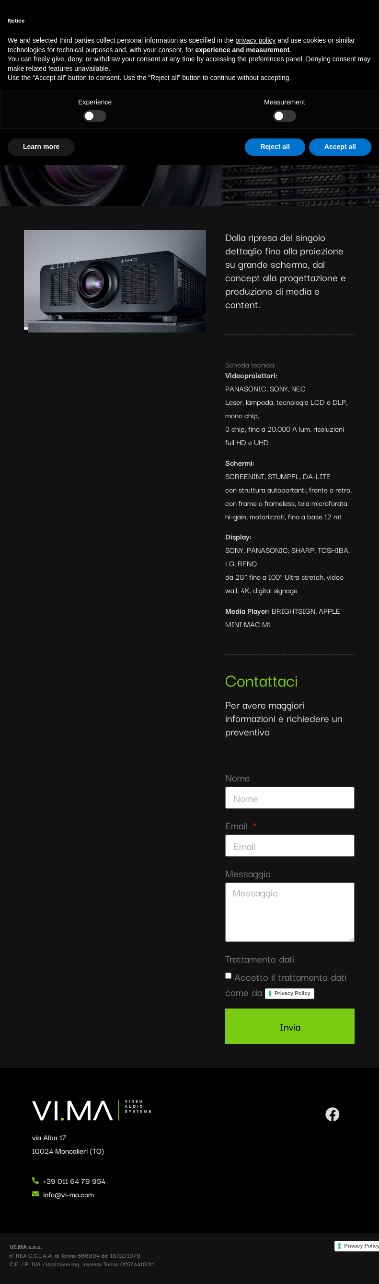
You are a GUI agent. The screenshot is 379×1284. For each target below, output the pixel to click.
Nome (237, 777)
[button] (362, 31)
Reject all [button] (274, 1265)
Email (237, 825)
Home (14, 78)
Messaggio (248, 873)
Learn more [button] (41, 1265)
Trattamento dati (260, 959)
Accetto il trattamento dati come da (285, 984)
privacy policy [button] (255, 1159)
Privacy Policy (292, 993)
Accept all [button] (340, 1265)
